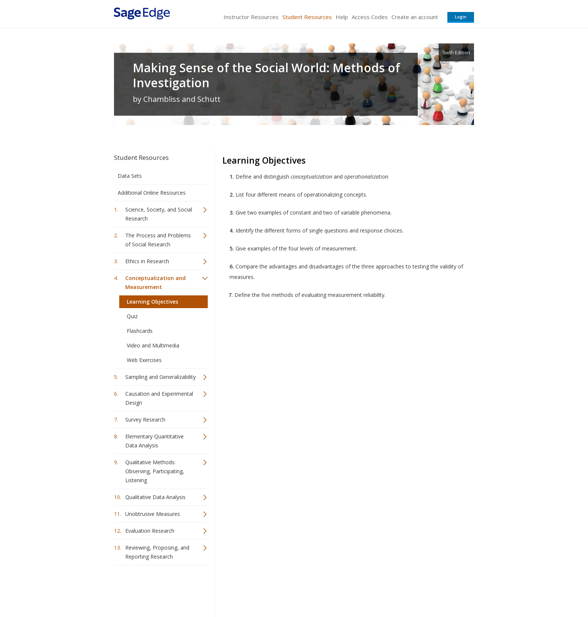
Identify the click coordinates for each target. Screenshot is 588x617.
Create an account (415, 17)
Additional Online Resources (152, 192)
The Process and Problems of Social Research (158, 240)
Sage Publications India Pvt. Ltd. (223, 589)
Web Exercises (144, 360)
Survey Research (145, 419)
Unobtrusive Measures (152, 513)
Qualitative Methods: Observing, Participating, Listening (154, 471)
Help (342, 17)
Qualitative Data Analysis (155, 497)
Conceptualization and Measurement (155, 282)
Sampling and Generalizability (160, 376)
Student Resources (307, 17)
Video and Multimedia (153, 345)
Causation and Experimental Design (159, 398)
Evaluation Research (149, 530)
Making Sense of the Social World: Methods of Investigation (266, 75)
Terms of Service (336, 589)
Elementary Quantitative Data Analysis (154, 441)
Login (460, 16)
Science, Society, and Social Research (158, 214)
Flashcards (140, 330)
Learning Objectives (152, 301)
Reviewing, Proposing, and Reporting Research (157, 552)
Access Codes (370, 17)
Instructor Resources (251, 17)
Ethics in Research (147, 261)
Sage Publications (157, 589)
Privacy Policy (424, 589)
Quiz (132, 316)
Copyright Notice (382, 589)
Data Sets (130, 175)
